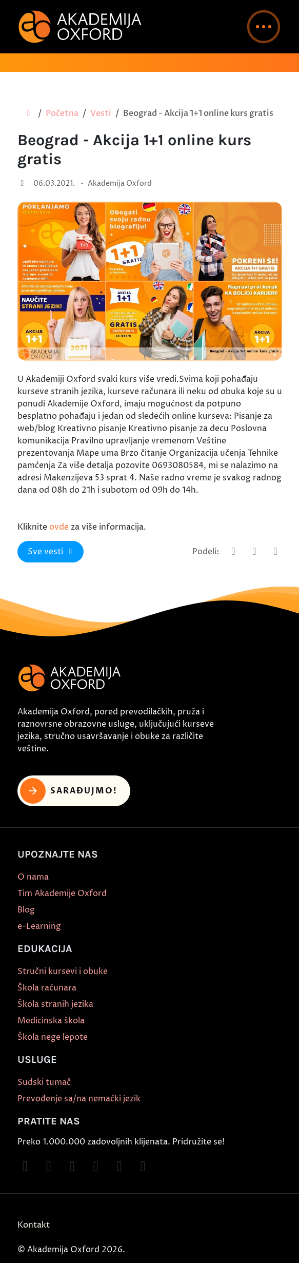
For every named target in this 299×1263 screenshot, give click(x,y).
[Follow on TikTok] (72, 1166)
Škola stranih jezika (55, 1004)
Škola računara (46, 988)
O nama (33, 877)
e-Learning (39, 926)
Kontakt (33, 1225)
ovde (59, 527)
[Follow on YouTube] (96, 1166)
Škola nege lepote (52, 1037)
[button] (263, 26)
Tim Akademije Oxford (62, 893)
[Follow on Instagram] (48, 1166)
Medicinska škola (51, 1020)
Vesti (100, 113)
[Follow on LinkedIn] (143, 1166)
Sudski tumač (44, 1082)
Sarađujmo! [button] (69, 791)
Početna (62, 113)
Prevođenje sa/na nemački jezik (79, 1098)
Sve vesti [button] (52, 552)
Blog (26, 910)
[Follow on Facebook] (25, 1166)
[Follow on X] (119, 1166)
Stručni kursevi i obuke (62, 971)
